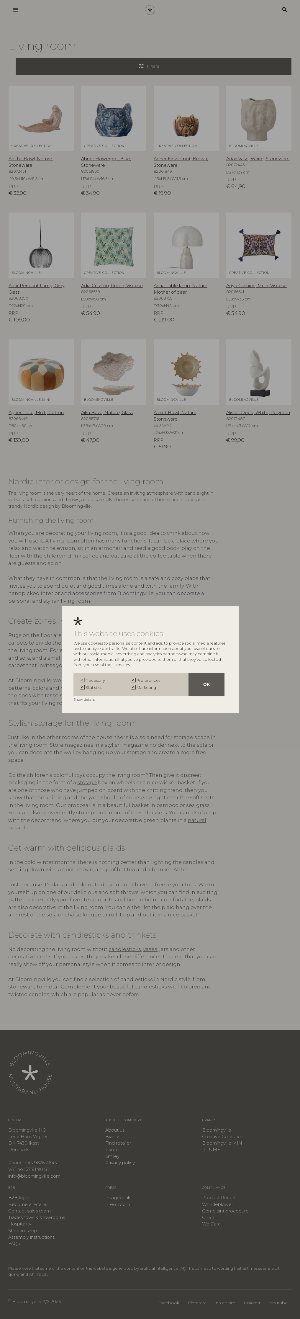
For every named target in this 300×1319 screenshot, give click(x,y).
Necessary (95, 680)
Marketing (146, 687)
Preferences (148, 680)
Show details (84, 699)
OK (206, 684)
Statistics (94, 687)
